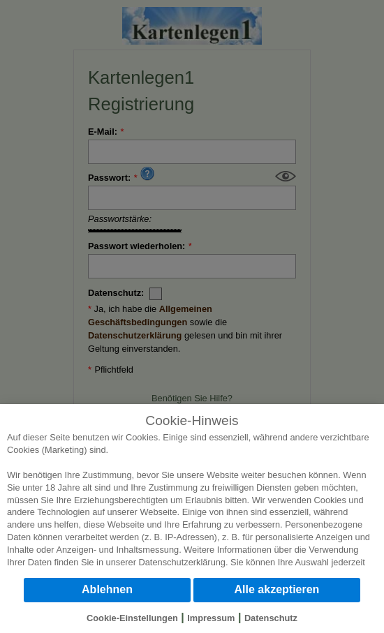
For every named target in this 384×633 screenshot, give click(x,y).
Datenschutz (270, 618)
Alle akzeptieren (277, 589)
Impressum (211, 618)
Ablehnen (107, 589)
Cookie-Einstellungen (132, 618)
